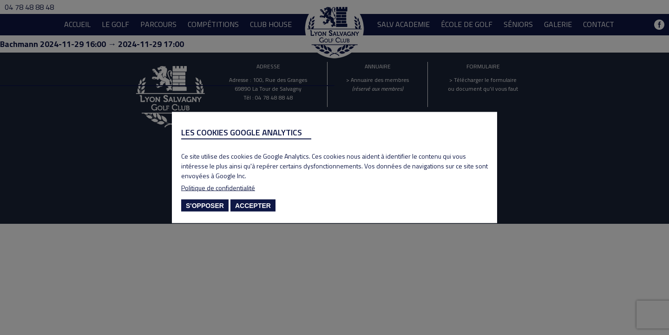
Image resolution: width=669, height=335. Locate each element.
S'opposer (205, 205)
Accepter (253, 205)
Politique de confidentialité (218, 188)
